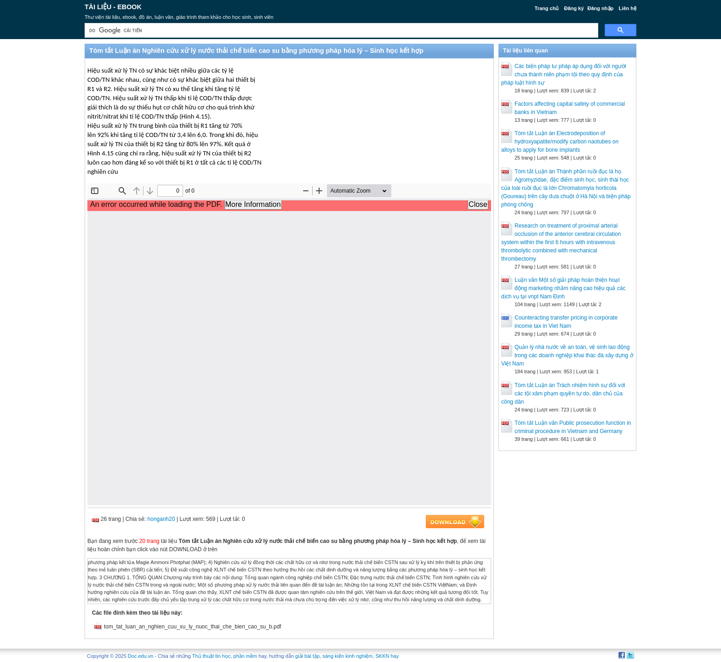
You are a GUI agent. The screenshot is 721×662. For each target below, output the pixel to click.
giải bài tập (307, 656)
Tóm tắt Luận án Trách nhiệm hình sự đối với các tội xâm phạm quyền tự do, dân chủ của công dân (563, 393)
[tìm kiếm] (340, 30)
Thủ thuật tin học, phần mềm (224, 656)
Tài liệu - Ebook (113, 7)
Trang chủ (547, 8)
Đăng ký (574, 8)
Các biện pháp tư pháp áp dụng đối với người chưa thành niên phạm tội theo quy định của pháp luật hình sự (563, 74)
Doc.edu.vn (141, 656)
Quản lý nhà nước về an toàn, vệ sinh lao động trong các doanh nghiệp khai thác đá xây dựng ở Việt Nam (567, 355)
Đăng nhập (601, 8)
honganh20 (161, 519)
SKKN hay (387, 656)
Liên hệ (627, 8)
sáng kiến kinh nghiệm (347, 656)
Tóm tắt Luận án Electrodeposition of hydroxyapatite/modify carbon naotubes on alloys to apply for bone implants (559, 141)
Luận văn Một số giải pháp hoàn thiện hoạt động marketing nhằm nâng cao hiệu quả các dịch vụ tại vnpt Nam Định (563, 288)
